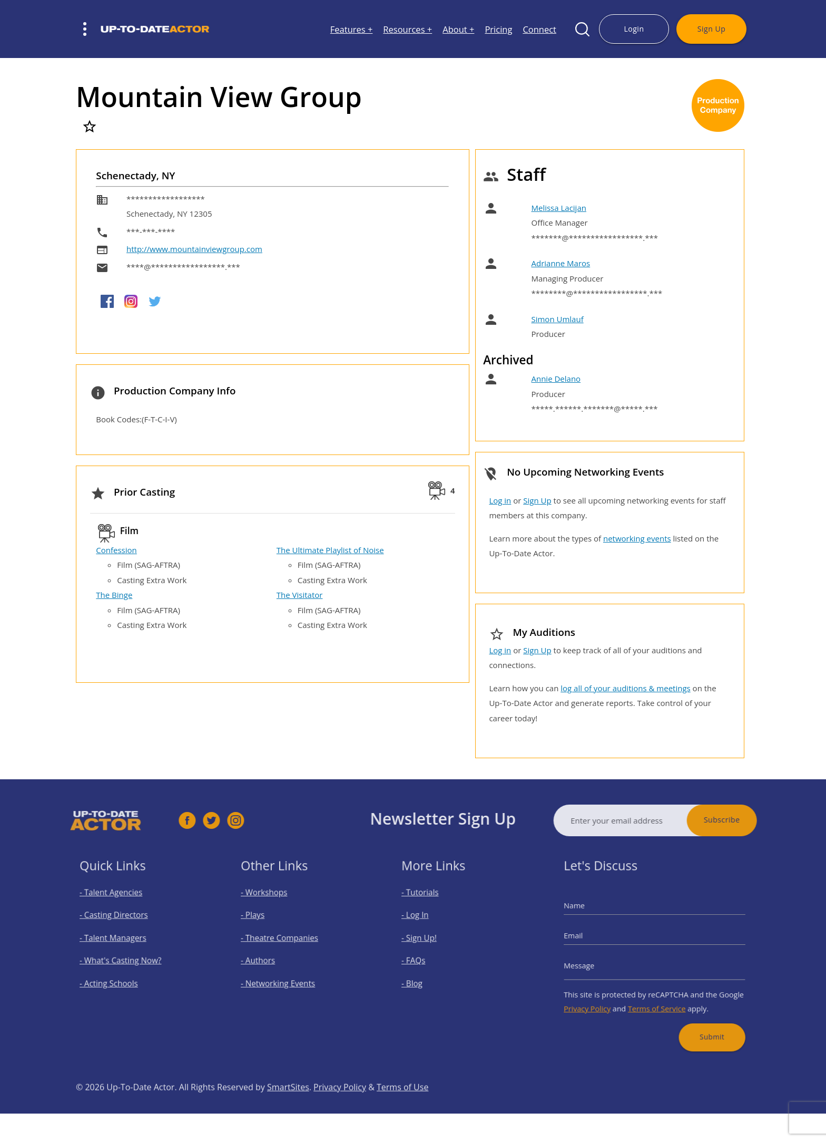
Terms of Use (402, 1109)
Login (634, 29)
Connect (539, 29)
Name (588, 914)
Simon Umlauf (557, 319)
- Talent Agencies (118, 903)
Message (592, 963)
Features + (351, 29)
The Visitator (300, 594)
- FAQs (424, 959)
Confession (116, 550)
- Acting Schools (116, 977)
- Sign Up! (428, 940)
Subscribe (744, 820)
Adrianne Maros (560, 263)
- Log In (425, 921)
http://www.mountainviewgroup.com (194, 249)
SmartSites (288, 1109)
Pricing (498, 29)
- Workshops (272, 903)
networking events (637, 538)
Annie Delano (556, 378)
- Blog (422, 977)
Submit (702, 1022)
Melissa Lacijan (558, 207)
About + (458, 29)
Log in (500, 500)
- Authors (267, 959)
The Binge (114, 594)
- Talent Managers (119, 940)
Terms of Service (656, 998)
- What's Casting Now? (125, 959)
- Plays (262, 921)
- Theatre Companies (284, 940)
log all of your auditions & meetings (625, 688)
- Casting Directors (120, 921)
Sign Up (711, 29)
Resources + (407, 29)
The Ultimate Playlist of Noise (330, 550)
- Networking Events (283, 977)
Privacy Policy (599, 998)
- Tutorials (429, 903)
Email (588, 938)
